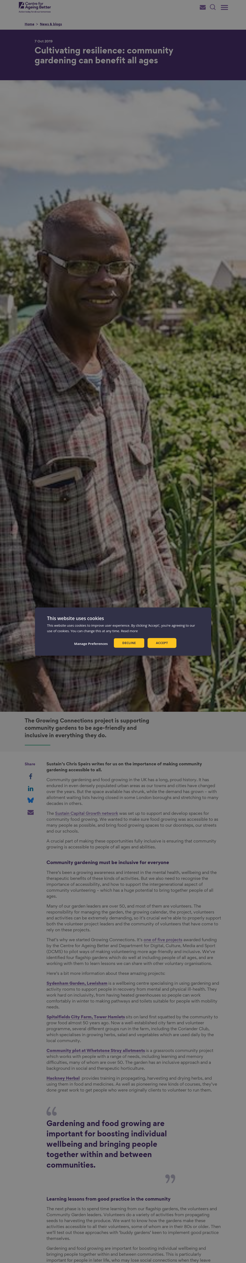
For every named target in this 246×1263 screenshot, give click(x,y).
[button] (91, 643)
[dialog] (123, 632)
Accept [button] (162, 643)
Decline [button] (129, 643)
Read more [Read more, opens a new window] (129, 631)
